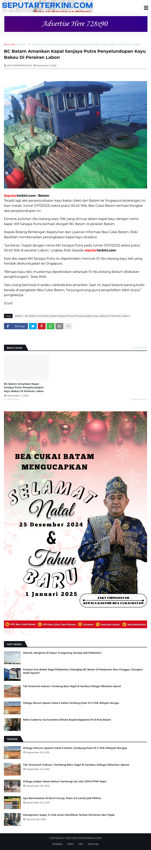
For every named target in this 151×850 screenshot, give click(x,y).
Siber (70, 843)
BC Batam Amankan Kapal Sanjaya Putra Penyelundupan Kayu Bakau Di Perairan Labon (24, 387)
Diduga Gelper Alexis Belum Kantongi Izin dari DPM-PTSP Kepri (64, 781)
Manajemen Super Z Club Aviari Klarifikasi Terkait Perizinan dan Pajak (69, 814)
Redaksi (57, 843)
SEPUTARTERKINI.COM (86, 838)
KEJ (80, 843)
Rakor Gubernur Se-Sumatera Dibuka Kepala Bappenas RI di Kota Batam (67, 719)
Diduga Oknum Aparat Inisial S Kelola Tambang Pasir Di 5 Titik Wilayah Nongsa (71, 702)
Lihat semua (140, 347)
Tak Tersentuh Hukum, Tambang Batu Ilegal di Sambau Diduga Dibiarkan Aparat (72, 686)
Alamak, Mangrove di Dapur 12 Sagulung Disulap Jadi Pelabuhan (62, 652)
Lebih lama (138, 399)
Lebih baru (13, 399)
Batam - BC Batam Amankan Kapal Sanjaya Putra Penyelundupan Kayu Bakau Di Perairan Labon (79, 44)
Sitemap (93, 843)
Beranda (9, 44)
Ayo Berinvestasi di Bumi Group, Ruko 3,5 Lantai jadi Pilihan (62, 798)
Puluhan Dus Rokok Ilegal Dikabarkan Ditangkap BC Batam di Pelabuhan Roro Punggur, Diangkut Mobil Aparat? (83, 671)
